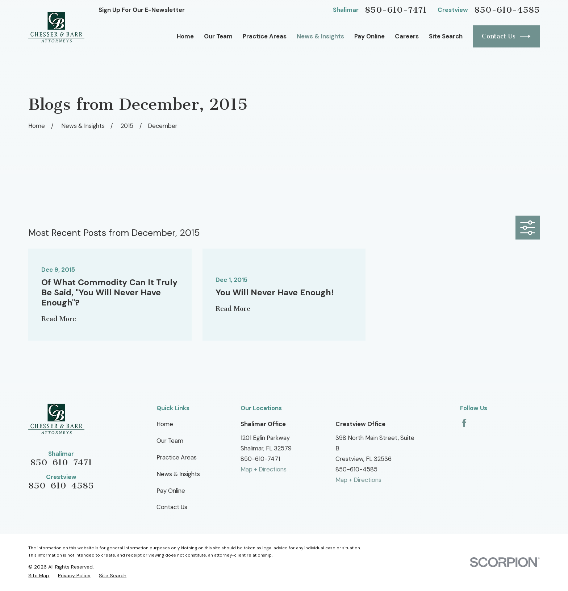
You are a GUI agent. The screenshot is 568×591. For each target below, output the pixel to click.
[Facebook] (464, 423)
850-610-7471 (396, 10)
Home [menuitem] (185, 36)
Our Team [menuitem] (218, 36)
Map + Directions (264, 469)
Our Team (169, 441)
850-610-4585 (507, 10)
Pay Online (170, 491)
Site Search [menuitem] (446, 36)
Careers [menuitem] (407, 36)
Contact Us (506, 36)
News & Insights (178, 474)
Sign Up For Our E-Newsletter (142, 10)
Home (164, 424)
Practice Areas (176, 457)
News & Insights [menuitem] (320, 36)
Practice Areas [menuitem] (265, 36)
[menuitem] (38, 575)
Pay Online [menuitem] (369, 36)
